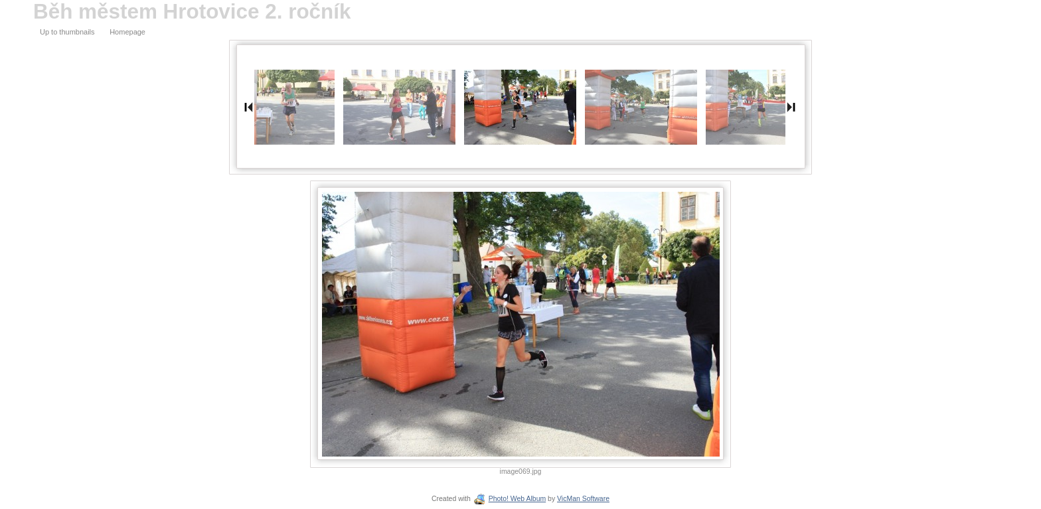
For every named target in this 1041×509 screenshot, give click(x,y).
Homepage (127, 32)
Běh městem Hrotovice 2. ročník (192, 11)
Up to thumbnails (67, 32)
